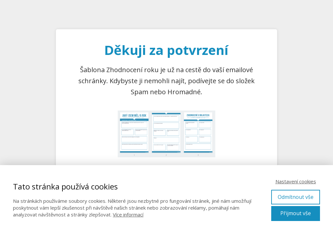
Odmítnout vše (295, 197)
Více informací (128, 214)
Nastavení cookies (295, 181)
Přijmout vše (295, 213)
